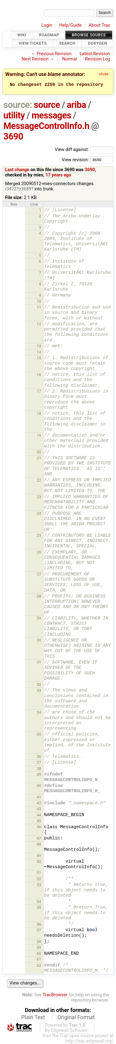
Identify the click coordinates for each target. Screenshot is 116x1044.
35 (39, 734)
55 (39, 907)
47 (39, 838)
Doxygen (97, 43)
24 (39, 513)
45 (39, 821)
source (47, 105)
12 (39, 324)
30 (39, 640)
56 (39, 924)
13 (39, 346)
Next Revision (35, 59)
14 (39, 352)
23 (39, 497)
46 (39, 826)
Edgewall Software (69, 1030)
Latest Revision (95, 53)
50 (39, 861)
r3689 (25, 189)
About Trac (99, 25)
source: (17, 105)
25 (39, 535)
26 (39, 552)
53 (39, 884)
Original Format (76, 1017)
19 (39, 435)
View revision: (75, 159)
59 (39, 947)
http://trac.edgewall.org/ (89, 1041)
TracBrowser (55, 994)
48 (39, 844)
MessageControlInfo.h (46, 126)
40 (39, 785)
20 (39, 452)
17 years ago (58, 175)
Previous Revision (54, 53)
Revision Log (97, 59)
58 (39, 941)
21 (39, 458)
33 (39, 690)
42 (39, 803)
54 (39, 901)
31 (39, 662)
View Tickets (32, 43)
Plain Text (33, 1017)
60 (39, 953)
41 (39, 797)
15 (39, 358)
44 (39, 815)
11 (39, 307)
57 (39, 930)
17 (39, 391)
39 (39, 774)
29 (39, 618)
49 (39, 855)
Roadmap (49, 35)
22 (39, 480)
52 (39, 879)
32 (39, 684)
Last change (17, 169)
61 (39, 959)
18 (39, 413)
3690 (13, 136)
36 (39, 756)
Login (46, 25)
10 (39, 301)
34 (39, 712)
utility (14, 115)
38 (39, 768)
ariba (76, 105)
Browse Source (89, 35)
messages (51, 115)
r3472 (10, 189)
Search (67, 43)
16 (39, 374)
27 (39, 574)
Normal (69, 59)
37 (39, 762)
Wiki (21, 35)
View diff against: (84, 149)
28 (39, 596)
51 (39, 872)
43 (39, 808)
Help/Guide (70, 25)
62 (39, 965)
